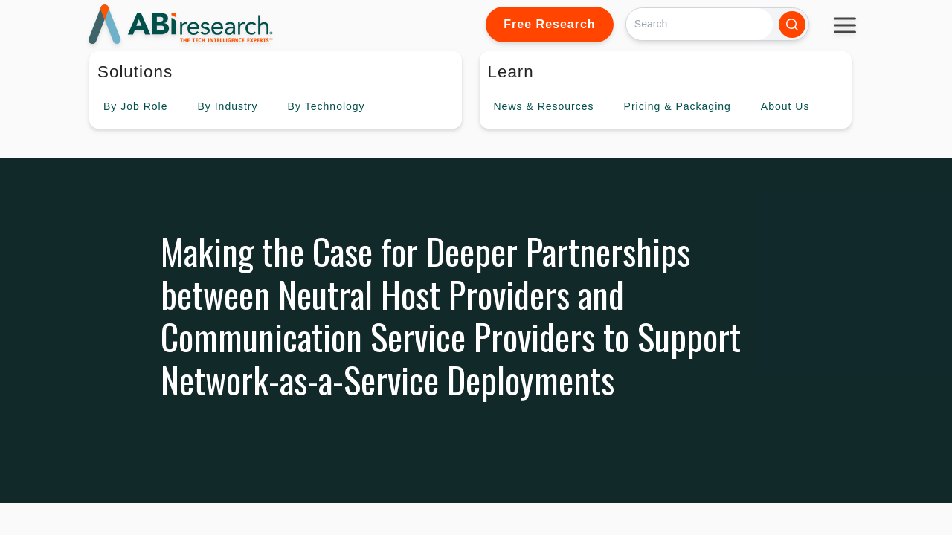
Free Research (549, 24)
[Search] (699, 24)
